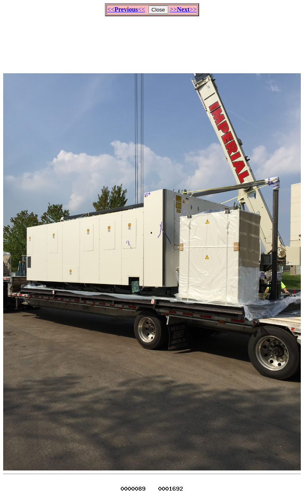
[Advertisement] (152, 41)
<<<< (126, 9)
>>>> (183, 9)
